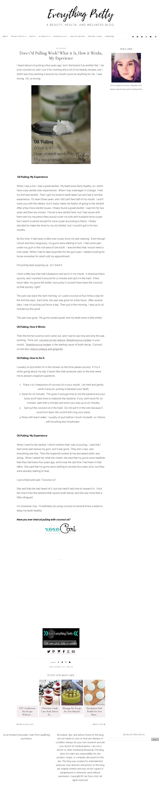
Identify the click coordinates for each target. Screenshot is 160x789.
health (70, 667)
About (5, 36)
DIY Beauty (44, 36)
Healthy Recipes (77, 36)
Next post (99, 724)
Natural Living (95, 36)
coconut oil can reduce (52, 340)
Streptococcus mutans (78, 340)
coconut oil (59, 667)
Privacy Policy (17, 36)
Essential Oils (60, 36)
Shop (31, 36)
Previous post (25, 724)
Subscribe (109, 36)
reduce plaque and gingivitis (46, 349)
